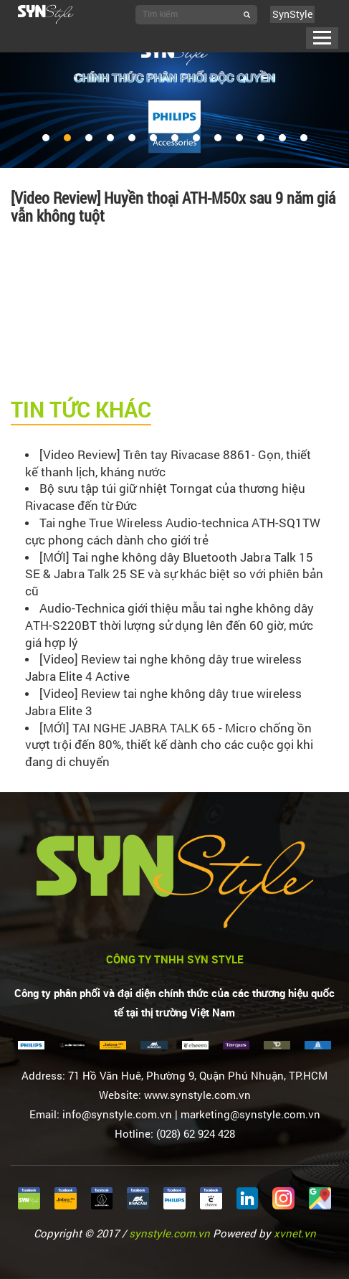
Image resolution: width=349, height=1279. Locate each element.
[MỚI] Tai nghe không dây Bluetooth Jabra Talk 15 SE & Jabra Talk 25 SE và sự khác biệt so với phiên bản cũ (174, 574)
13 (303, 137)
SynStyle (292, 14)
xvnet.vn (295, 1233)
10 (239, 137)
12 (282, 137)
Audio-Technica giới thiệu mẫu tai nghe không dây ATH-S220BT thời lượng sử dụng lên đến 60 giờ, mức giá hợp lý (169, 625)
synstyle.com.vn (169, 1233)
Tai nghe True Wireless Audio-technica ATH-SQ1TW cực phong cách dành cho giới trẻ (172, 531)
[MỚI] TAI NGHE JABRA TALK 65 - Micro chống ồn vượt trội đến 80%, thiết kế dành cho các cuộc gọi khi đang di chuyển (169, 744)
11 (260, 137)
